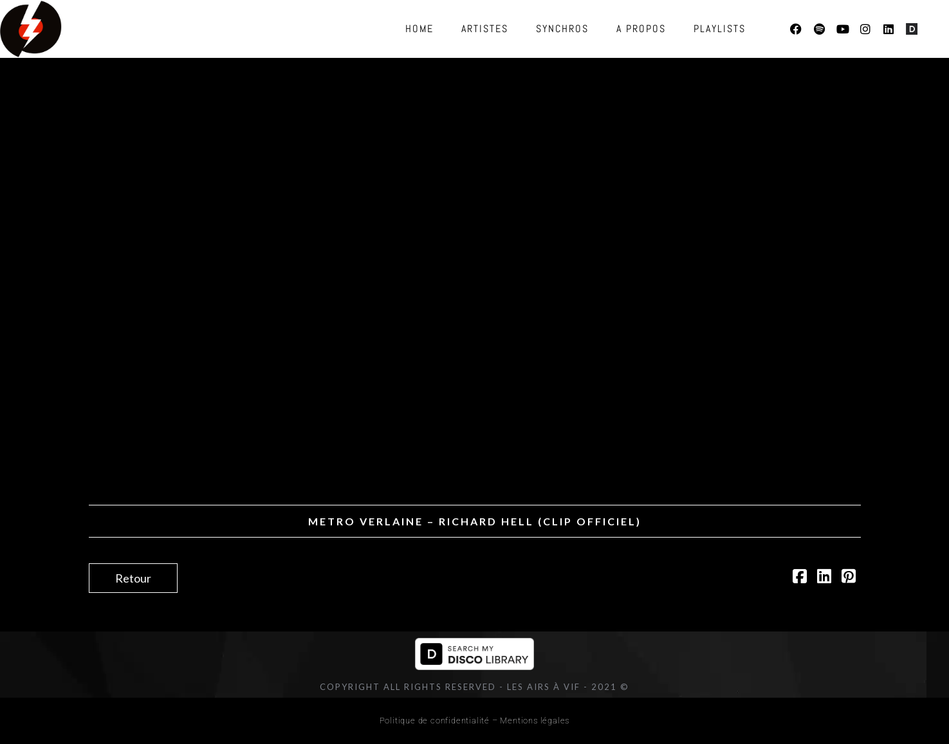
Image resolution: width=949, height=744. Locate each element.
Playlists (720, 28)
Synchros (562, 28)
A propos (641, 28)
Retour (133, 578)
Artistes (484, 28)
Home (419, 28)
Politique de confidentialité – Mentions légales (475, 720)
